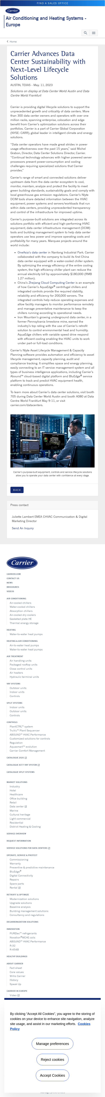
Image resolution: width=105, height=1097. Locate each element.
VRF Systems (13, 683)
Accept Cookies (52, 1075)
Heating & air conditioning (22, 641)
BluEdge (15, 871)
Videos (10, 591)
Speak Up (15, 984)
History (14, 979)
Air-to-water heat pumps (24, 645)
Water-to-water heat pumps (26, 634)
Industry (15, 786)
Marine (14, 810)
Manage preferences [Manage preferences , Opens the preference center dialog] (52, 1044)
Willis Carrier (17, 975)
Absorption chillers (21, 610)
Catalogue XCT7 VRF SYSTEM (23, 765)
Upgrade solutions (21, 902)
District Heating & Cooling (25, 826)
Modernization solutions (24, 898)
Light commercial (20, 818)
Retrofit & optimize (18, 894)
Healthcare (16, 794)
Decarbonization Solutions (22, 922)
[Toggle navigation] (85, 33)
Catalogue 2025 (17, 757)
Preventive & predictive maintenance (32, 867)
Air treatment (15, 656)
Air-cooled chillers (20, 602)
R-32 (12, 945)
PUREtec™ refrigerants (23, 933)
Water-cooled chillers (22, 606)
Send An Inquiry (23, 528)
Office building (18, 798)
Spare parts (17, 883)
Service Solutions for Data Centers (28, 848)
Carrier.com (14, 574)
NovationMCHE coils (22, 937)
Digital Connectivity (21, 875)
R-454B (14, 949)
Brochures (13, 587)
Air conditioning (16, 598)
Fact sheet (16, 967)
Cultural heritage (20, 814)
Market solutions (17, 782)
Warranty (15, 863)
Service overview (16, 833)
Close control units (21, 668)
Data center (18, 806)
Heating (11, 630)
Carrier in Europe (17, 991)
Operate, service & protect (22, 855)
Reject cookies (52, 1060)
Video (15, 995)
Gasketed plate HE (21, 618)
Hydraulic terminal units (24, 676)
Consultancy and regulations (27, 914)
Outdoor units (18, 687)
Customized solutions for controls (30, 738)
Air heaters (16, 672)
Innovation (13, 929)
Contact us (13, 578)
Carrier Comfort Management (27, 750)
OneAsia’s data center (32, 252)
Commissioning (19, 859)
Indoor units (17, 691)
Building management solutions (29, 910)
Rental (15, 887)
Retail (13, 802)
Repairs (14, 879)
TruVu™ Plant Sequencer (25, 730)
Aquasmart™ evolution (23, 746)
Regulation (16, 742)
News (10, 582)
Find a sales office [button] (52, 3)
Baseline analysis (20, 906)
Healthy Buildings (17, 956)
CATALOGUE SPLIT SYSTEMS (21, 772)
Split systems (14, 703)
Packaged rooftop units (23, 664)
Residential (16, 822)
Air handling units (20, 660)
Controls (15, 696)
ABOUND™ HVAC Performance (28, 734)
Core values (17, 972)
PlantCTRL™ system (21, 726)
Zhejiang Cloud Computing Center (52, 282)
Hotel (13, 790)
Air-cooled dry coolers (23, 614)
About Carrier (15, 963)
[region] (52, 1045)
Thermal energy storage (24, 622)
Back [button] (17, 489)
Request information (19, 841)
